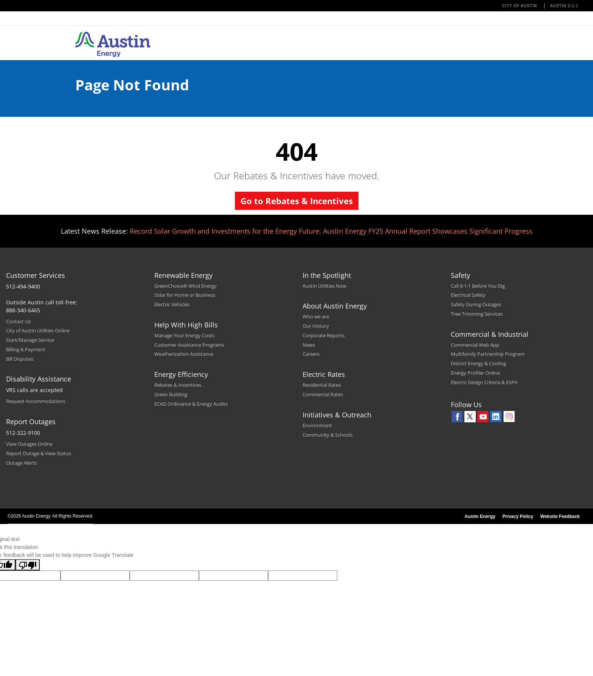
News (309, 344)
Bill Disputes (19, 358)
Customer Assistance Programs (189, 344)
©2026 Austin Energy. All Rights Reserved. (50, 516)
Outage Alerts (21, 462)
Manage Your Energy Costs (184, 335)
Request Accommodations (35, 401)
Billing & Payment (25, 349)
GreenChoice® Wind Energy (185, 285)
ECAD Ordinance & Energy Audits (191, 403)
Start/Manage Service (30, 339)
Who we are (316, 316)
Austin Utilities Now (324, 285)
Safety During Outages (476, 304)
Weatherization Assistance (183, 353)
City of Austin (519, 6)
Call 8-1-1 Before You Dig (478, 285)
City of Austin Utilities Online (38, 330)
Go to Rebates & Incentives (297, 200)
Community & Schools (327, 434)
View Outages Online (29, 443)
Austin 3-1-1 (564, 6)
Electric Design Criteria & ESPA (484, 382)
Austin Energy (479, 516)
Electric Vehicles (171, 304)
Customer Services (35, 275)
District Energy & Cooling (478, 363)
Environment (317, 425)
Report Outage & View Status (38, 453)
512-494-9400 (23, 286)
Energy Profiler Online (475, 372)
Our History (316, 325)
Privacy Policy (517, 516)
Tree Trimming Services (477, 313)
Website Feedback (560, 516)
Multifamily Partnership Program (488, 353)
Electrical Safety (468, 294)
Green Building (170, 394)
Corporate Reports (324, 335)
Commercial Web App (475, 344)
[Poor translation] (28, 565)
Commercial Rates (323, 394)
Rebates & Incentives (177, 384)
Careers (311, 353)
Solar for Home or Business (184, 294)
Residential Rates (322, 384)
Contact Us (18, 321)
